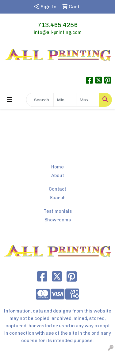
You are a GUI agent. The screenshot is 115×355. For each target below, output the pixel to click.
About (57, 175)
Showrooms (57, 220)
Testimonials (58, 211)
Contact (57, 189)
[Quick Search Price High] (87, 100)
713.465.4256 (58, 25)
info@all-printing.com (58, 32)
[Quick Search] (40, 100)
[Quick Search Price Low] (64, 100)
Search (58, 197)
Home (57, 167)
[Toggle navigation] (9, 99)
